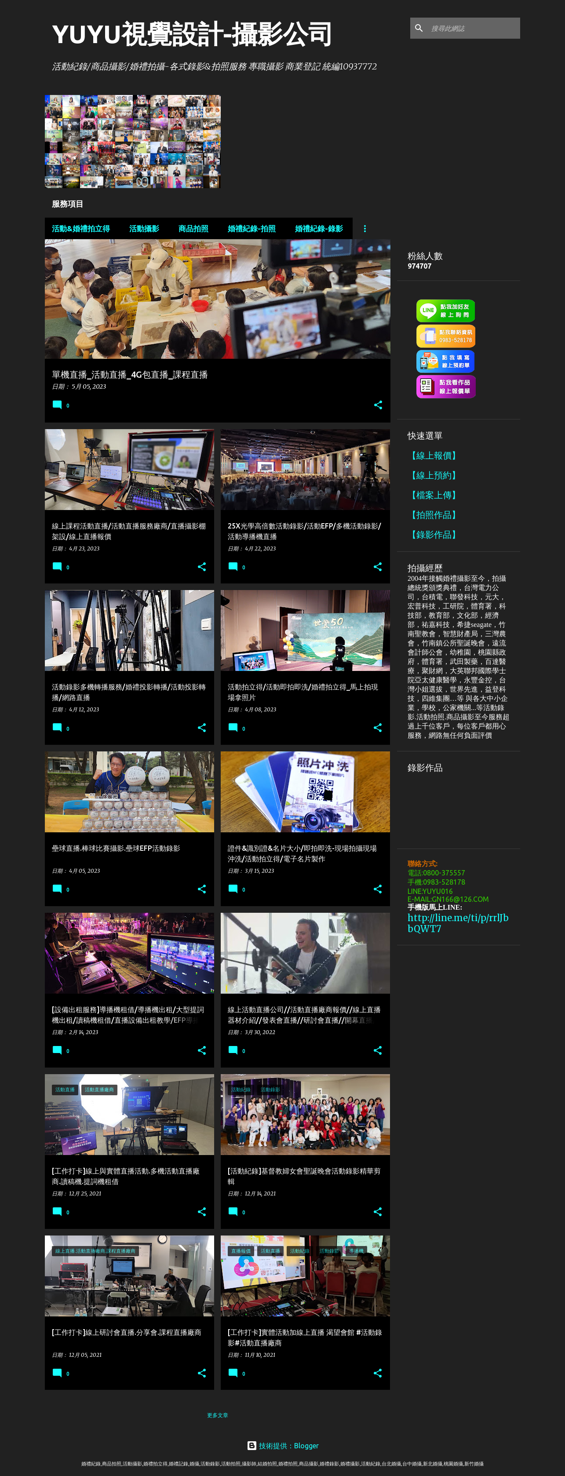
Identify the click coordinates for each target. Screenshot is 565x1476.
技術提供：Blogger (283, 1446)
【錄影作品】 (434, 534)
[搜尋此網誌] (474, 28)
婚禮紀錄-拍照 (252, 228)
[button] (378, 406)
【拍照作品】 (434, 514)
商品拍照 (193, 228)
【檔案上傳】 (434, 494)
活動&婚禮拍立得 (81, 228)
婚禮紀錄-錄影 (319, 228)
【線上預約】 (434, 475)
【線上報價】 (434, 455)
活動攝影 (144, 228)
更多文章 (217, 1415)
